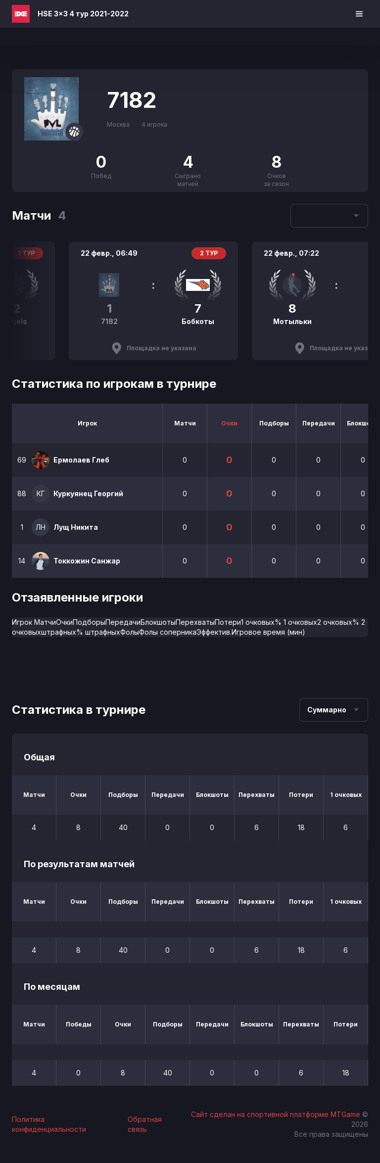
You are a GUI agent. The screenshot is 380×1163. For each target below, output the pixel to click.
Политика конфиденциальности (49, 1124)
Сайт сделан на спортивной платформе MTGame (276, 1114)
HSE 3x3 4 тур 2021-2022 (83, 13)
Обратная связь (145, 1124)
